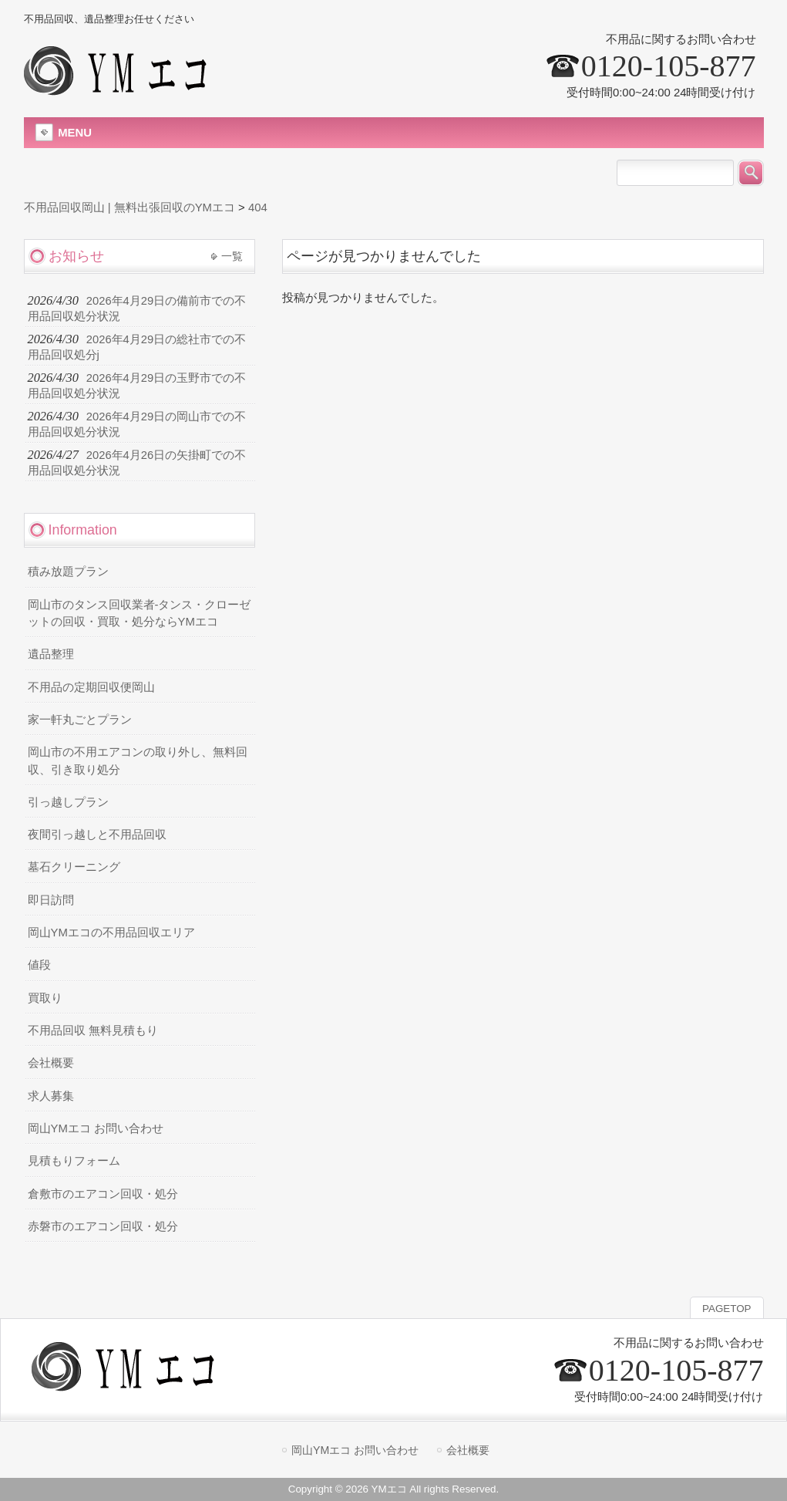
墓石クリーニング (74, 867)
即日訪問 (51, 900)
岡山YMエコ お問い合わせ (95, 1128)
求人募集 (51, 1096)
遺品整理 (51, 654)
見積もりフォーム (74, 1161)
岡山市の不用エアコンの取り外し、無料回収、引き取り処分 (137, 760)
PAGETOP (726, 1308)
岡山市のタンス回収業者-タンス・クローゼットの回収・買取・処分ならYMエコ (139, 613)
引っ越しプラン (68, 802)
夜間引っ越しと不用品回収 (97, 834)
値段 (39, 965)
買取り (45, 998)
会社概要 (51, 1063)
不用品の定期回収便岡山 (91, 687)
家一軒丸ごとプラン (80, 719)
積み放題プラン (68, 571)
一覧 (232, 256)
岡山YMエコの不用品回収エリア (111, 932)
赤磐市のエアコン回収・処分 (103, 1226)
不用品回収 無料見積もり (93, 1030)
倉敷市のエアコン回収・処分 (103, 1194)
